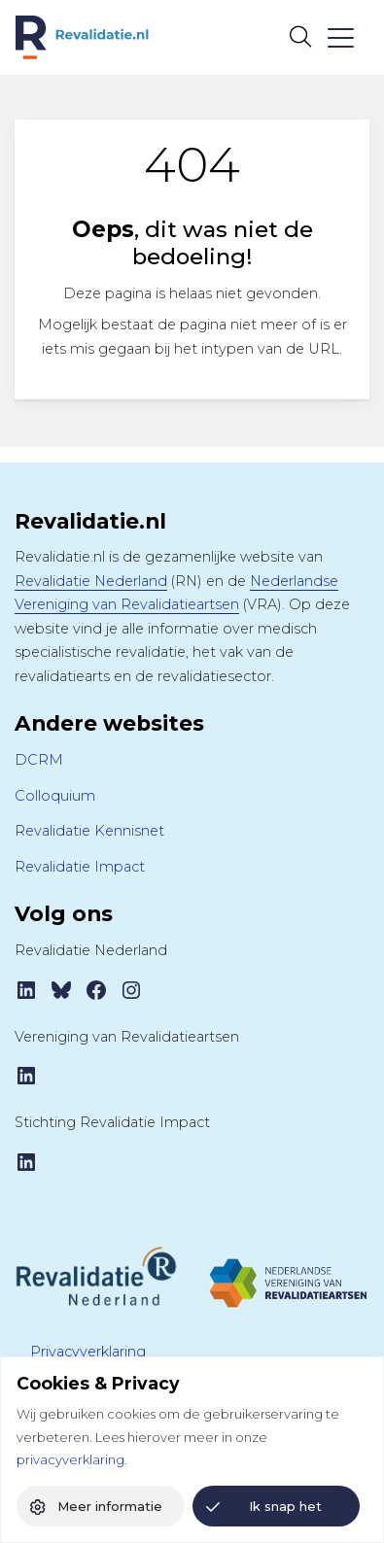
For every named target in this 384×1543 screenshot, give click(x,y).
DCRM (39, 760)
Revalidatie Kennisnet (89, 831)
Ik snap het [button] (285, 1506)
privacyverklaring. (72, 1459)
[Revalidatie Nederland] (96, 1275)
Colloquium (55, 796)
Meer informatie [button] (109, 1506)
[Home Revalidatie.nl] (82, 37)
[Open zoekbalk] (300, 36)
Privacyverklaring (88, 1351)
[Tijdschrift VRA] (288, 1275)
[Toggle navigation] (340, 37)
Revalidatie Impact (80, 866)
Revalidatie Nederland (91, 581)
